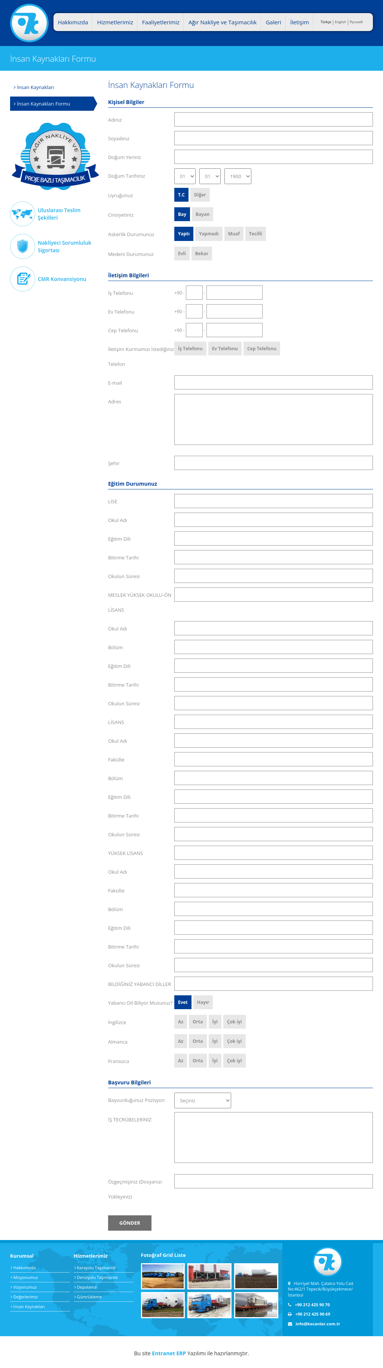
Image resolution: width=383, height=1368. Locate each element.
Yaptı (184, 233)
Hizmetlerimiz (115, 22)
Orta (198, 1022)
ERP (181, 1353)
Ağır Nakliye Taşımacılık (55, 156)
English (340, 21)
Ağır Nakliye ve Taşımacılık (223, 22)
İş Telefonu (190, 348)
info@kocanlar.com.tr (314, 1323)
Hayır (203, 1002)
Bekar (201, 253)
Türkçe (326, 21)
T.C (181, 195)
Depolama (85, 1287)
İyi (215, 1022)
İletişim (299, 22)
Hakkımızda (73, 22)
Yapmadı (209, 233)
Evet (183, 1002)
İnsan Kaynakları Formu (42, 103)
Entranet (163, 1353)
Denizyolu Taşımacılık (96, 1277)
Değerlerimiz (24, 1297)
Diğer (200, 195)
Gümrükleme (88, 1297)
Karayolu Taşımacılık (95, 1267)
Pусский (356, 21)
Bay (182, 214)
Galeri (273, 22)
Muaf (234, 233)
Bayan (202, 214)
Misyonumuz (24, 1277)
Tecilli (255, 233)
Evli (182, 253)
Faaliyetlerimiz (161, 22)
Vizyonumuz (24, 1287)
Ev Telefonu (225, 348)
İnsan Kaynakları (34, 87)
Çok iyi (234, 1022)
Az (180, 1022)
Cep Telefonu (261, 348)
